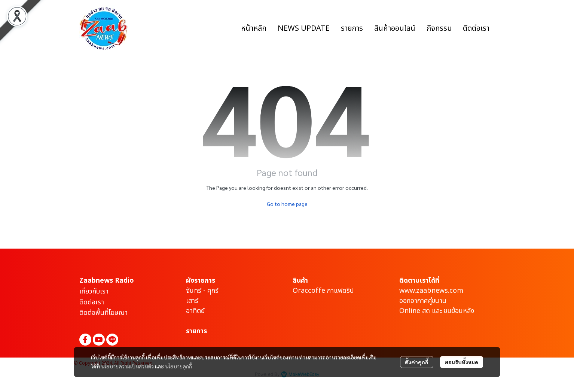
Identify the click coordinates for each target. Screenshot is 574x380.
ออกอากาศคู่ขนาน (422, 301)
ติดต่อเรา (91, 302)
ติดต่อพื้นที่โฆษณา (103, 313)
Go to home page (287, 203)
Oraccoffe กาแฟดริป (323, 291)
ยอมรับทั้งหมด (461, 362)
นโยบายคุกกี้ (178, 366)
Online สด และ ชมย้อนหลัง (436, 311)
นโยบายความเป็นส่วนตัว (127, 366)
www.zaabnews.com (431, 291)
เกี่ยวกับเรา (94, 291)
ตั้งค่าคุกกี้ (416, 362)
